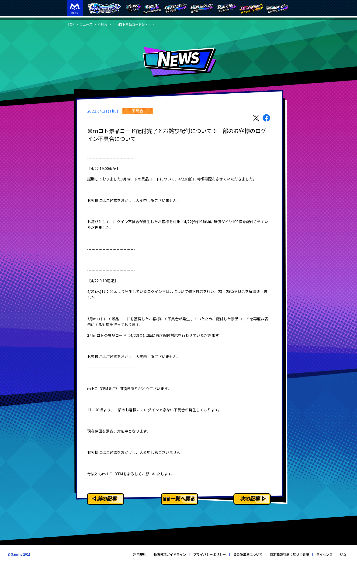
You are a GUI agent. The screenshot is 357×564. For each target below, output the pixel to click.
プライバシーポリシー (209, 554)
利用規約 (139, 554)
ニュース (86, 24)
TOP (71, 24)
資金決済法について (248, 554)
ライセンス (324, 554)
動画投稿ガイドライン (169, 554)
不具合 (102, 24)
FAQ (343, 554)
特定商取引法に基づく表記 (289, 554)
